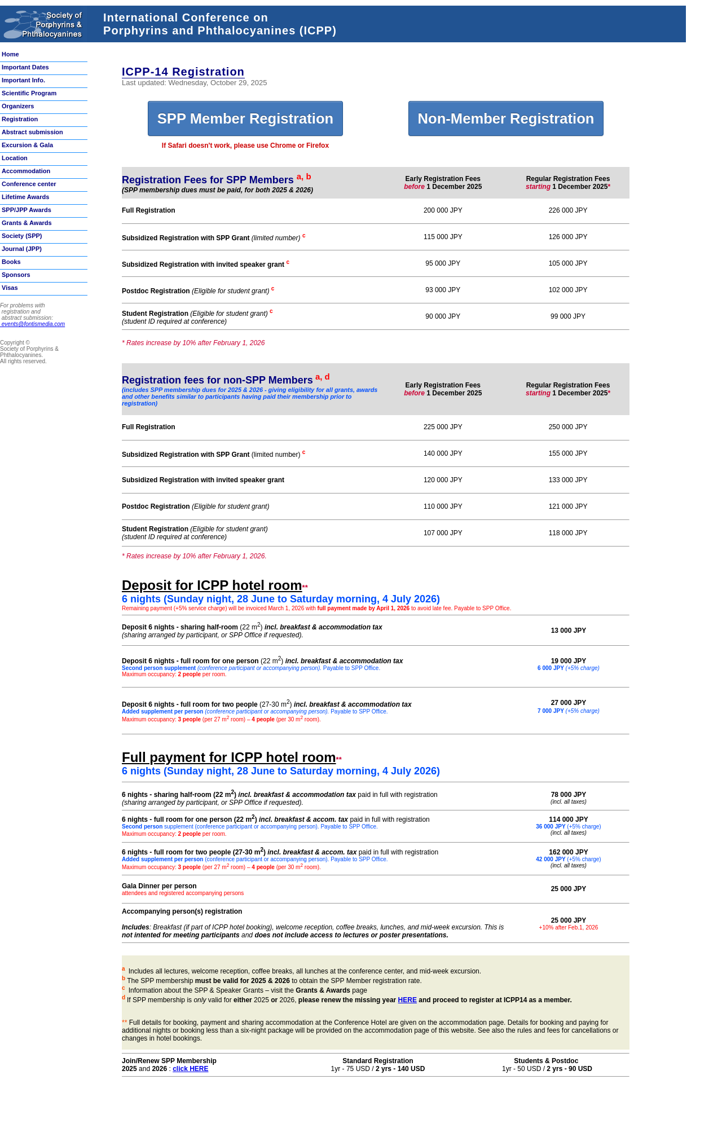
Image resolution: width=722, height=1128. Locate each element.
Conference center (29, 183)
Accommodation (26, 171)
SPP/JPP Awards (26, 209)
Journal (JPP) (22, 248)
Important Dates (25, 67)
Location (15, 158)
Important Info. (23, 80)
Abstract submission (32, 132)
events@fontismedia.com (32, 324)
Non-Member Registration (506, 118)
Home (10, 54)
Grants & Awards (27, 222)
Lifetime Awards (25, 196)
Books (11, 261)
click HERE (190, 1069)
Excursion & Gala (27, 145)
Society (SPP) (22, 235)
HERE (407, 1000)
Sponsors (16, 274)
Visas (10, 287)
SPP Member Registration (245, 118)
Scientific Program (29, 93)
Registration (20, 119)
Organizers (18, 106)
